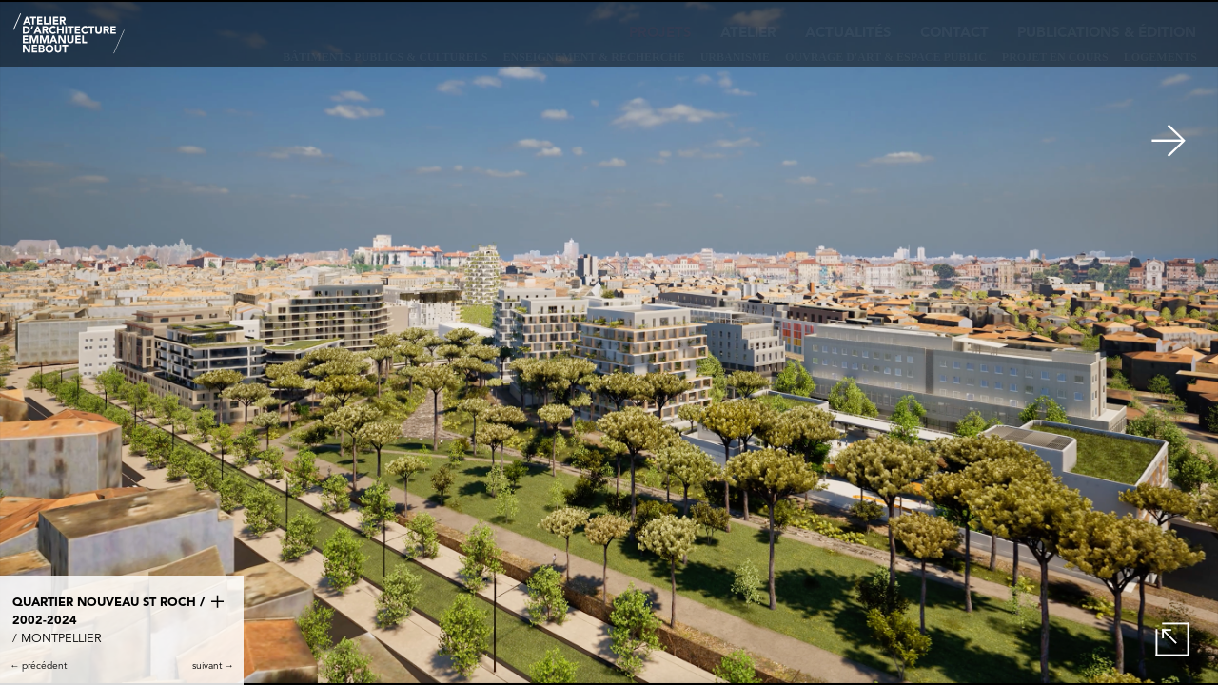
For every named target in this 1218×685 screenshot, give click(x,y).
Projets (660, 34)
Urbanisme (735, 57)
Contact (954, 34)
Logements (1160, 57)
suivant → (213, 666)
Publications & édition (1106, 34)
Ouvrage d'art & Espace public (886, 57)
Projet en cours (1055, 57)
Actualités (848, 34)
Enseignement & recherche (594, 57)
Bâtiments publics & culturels (385, 57)
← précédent (38, 666)
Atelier (748, 34)
